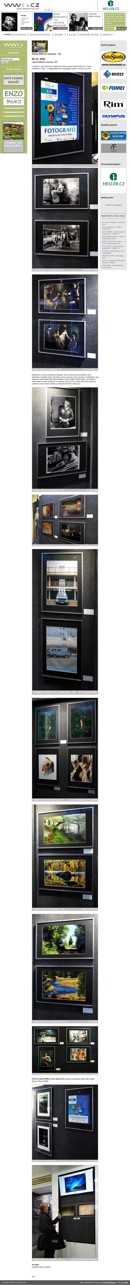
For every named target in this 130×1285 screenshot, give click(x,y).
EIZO (83, 1079)
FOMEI (45, 1081)
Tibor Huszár (94, 16)
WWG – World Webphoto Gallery (21, 5)
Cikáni (92, 14)
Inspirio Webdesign (109, 1282)
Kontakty (51, 10)
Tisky (23, 20)
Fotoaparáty (25, 22)
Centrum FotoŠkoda (72, 1079)
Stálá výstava (121, 28)
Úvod (45, 10)
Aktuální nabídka (25, 28)
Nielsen (35, 1081)
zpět (33, 1276)
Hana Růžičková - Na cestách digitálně (59, 28)
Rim (39, 1081)
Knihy (25, 24)
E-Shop (7, 35)
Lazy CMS (124, 1282)
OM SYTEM (90, 1079)
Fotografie (25, 18)
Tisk (48, 10)
